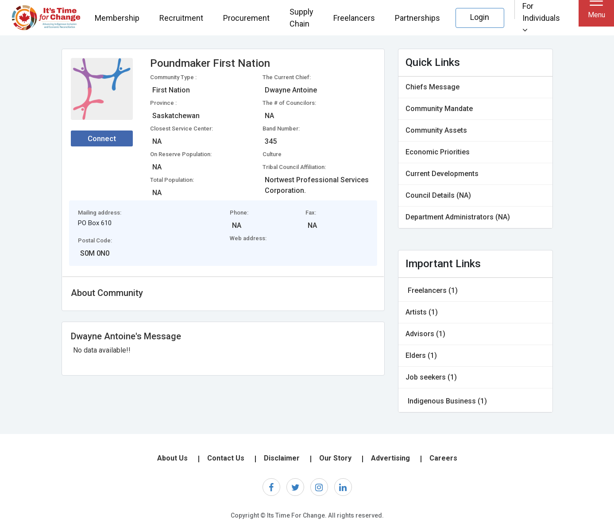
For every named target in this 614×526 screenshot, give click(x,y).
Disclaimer (282, 458)
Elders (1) (421, 355)
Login (479, 17)
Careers (443, 458)
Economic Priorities (437, 152)
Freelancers (354, 18)
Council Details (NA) (438, 195)
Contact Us (225, 458)
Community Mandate (439, 108)
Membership (117, 18)
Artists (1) (421, 312)
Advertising (390, 458)
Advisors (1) (425, 334)
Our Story (335, 458)
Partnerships (417, 18)
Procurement (246, 18)
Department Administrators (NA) (457, 217)
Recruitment (181, 18)
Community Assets (436, 130)
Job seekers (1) (431, 377)
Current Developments (442, 173)
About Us (172, 458)
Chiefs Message (432, 87)
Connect (102, 138)
